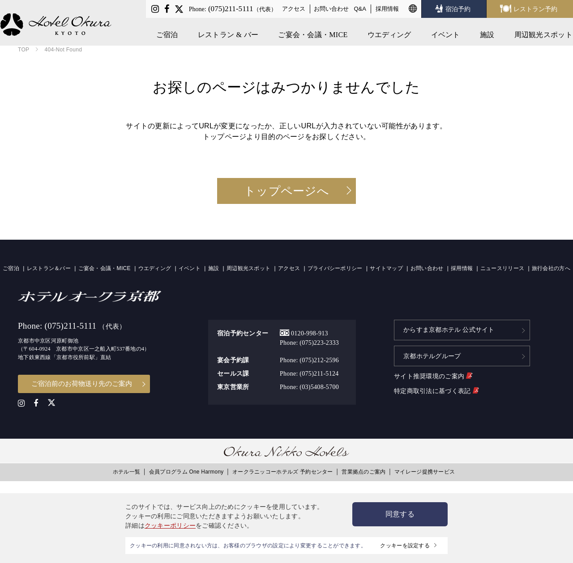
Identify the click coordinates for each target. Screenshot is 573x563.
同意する (400, 514)
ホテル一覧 (126, 472)
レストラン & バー (228, 32)
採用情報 (387, 8)
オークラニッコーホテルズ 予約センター (282, 472)
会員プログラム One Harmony (186, 472)
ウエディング (390, 32)
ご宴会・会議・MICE (313, 32)
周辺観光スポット (544, 32)
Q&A (360, 8)
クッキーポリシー (170, 525)
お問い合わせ (331, 8)
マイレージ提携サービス (424, 472)
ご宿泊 (168, 32)
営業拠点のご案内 (363, 472)
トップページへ (286, 191)
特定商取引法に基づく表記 (436, 390)
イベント (446, 32)
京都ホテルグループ (432, 355)
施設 (487, 32)
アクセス (293, 8)
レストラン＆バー (49, 268)
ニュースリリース (502, 268)
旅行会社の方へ (551, 268)
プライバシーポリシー (335, 268)
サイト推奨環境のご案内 (433, 375)
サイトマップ (386, 268)
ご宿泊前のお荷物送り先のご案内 (81, 383)
